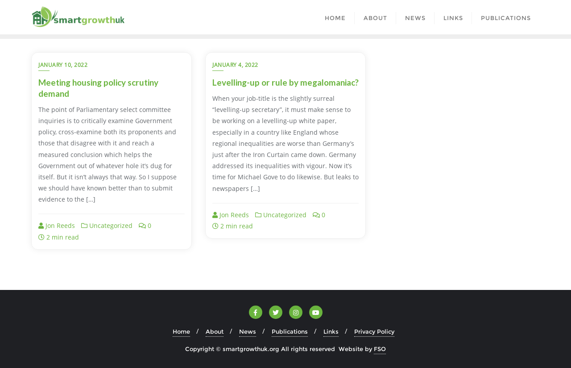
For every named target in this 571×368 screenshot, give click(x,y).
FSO (380, 348)
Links (331, 331)
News (247, 331)
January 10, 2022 (62, 65)
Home (181, 331)
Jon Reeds (56, 225)
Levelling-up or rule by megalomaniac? (285, 82)
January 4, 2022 (235, 65)
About (214, 331)
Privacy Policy (374, 331)
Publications (290, 331)
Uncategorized (106, 225)
